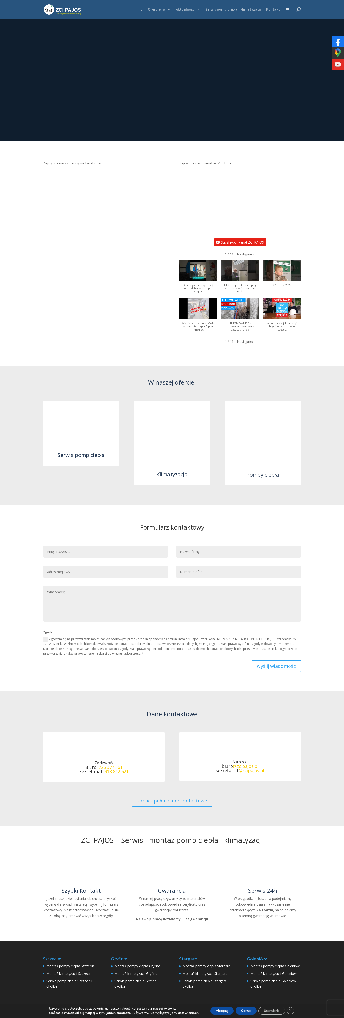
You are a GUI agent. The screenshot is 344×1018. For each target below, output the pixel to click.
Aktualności (185, 10)
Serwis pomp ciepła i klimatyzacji (233, 10)
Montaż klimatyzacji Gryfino (135, 973)
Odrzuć (245, 1010)
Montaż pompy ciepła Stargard (206, 966)
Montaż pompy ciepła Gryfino (137, 966)
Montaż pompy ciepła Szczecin (70, 966)
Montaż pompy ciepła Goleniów (275, 966)
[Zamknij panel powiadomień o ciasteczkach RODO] (297, 1010)
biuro (240, 766)
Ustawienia (275, 1010)
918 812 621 (117, 771)
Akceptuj (216, 1010)
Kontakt (273, 10)
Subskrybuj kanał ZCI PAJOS (240, 242)
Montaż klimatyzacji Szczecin (68, 973)
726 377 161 (111, 767)
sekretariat (240, 770)
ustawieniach (180, 1013)
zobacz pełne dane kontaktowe (172, 800)
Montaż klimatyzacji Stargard (205, 973)
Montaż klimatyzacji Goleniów (273, 973)
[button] (245, 254)
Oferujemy (157, 10)
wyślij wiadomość (276, 666)
